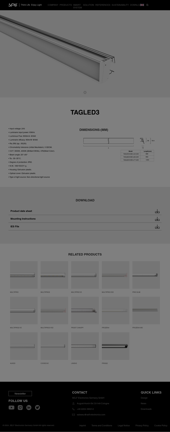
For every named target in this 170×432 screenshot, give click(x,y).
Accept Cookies (62, 423)
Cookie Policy (55, 412)
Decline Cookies (108, 423)
